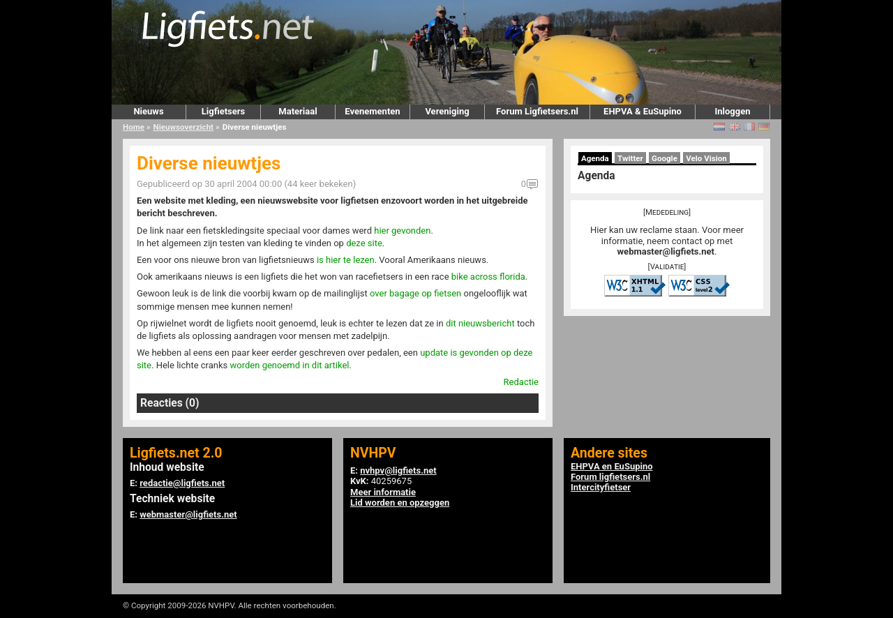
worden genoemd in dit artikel (290, 365)
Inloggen (732, 111)
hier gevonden (402, 230)
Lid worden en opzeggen (399, 502)
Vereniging (447, 111)
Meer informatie (383, 492)
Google (664, 158)
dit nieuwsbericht (480, 323)
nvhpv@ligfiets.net (398, 470)
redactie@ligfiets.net (182, 483)
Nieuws (148, 111)
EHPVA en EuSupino (612, 466)
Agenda (595, 158)
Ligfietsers (223, 111)
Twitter (630, 158)
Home (133, 127)
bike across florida (488, 276)
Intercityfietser (601, 487)
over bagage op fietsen (415, 293)
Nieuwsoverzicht (183, 127)
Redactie (521, 382)
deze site (364, 243)
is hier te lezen (346, 260)
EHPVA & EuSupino (642, 111)
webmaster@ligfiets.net (665, 251)
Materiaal (297, 111)
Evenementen (372, 111)
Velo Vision (706, 158)
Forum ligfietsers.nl (610, 477)
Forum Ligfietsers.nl (537, 111)
